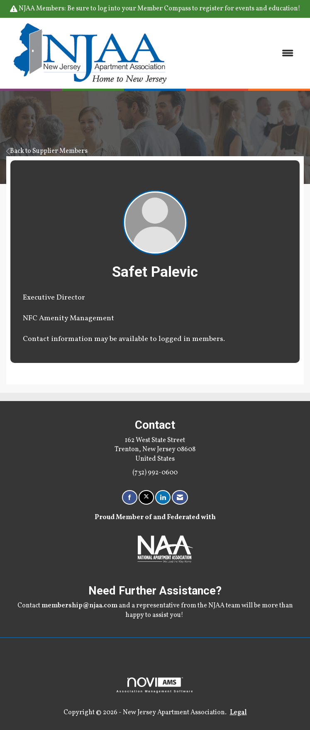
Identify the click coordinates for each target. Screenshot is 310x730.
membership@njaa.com (79, 605)
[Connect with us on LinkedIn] (163, 497)
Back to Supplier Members (47, 151)
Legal (238, 712)
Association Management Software (155, 685)
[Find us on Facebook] (129, 497)
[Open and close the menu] (238, 53)
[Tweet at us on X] (146, 497)
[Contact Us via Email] (180, 497)
